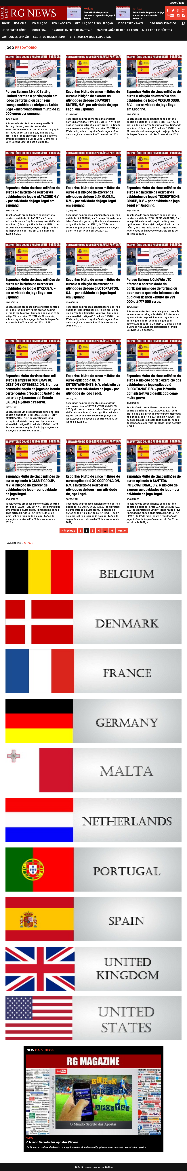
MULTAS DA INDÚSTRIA (157, 30)
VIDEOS (29, 1138)
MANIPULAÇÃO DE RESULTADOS (117, 30)
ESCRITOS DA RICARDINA (49, 37)
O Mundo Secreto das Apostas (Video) (52, 1142)
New (40, 1050)
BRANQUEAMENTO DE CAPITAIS (72, 30)
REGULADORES (61, 23)
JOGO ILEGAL (39, 30)
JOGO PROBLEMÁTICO (162, 23)
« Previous (68, 531)
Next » (121, 531)
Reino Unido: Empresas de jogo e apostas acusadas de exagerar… (148, 15)
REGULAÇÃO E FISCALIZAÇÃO (94, 23)
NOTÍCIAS (88, 8)
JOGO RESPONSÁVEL (130, 23)
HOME (6, 23)
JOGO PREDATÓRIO (14, 30)
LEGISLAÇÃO (39, 23)
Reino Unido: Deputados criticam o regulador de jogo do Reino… (100, 15)
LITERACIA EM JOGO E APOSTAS (90, 37)
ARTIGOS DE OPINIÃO (15, 37)
